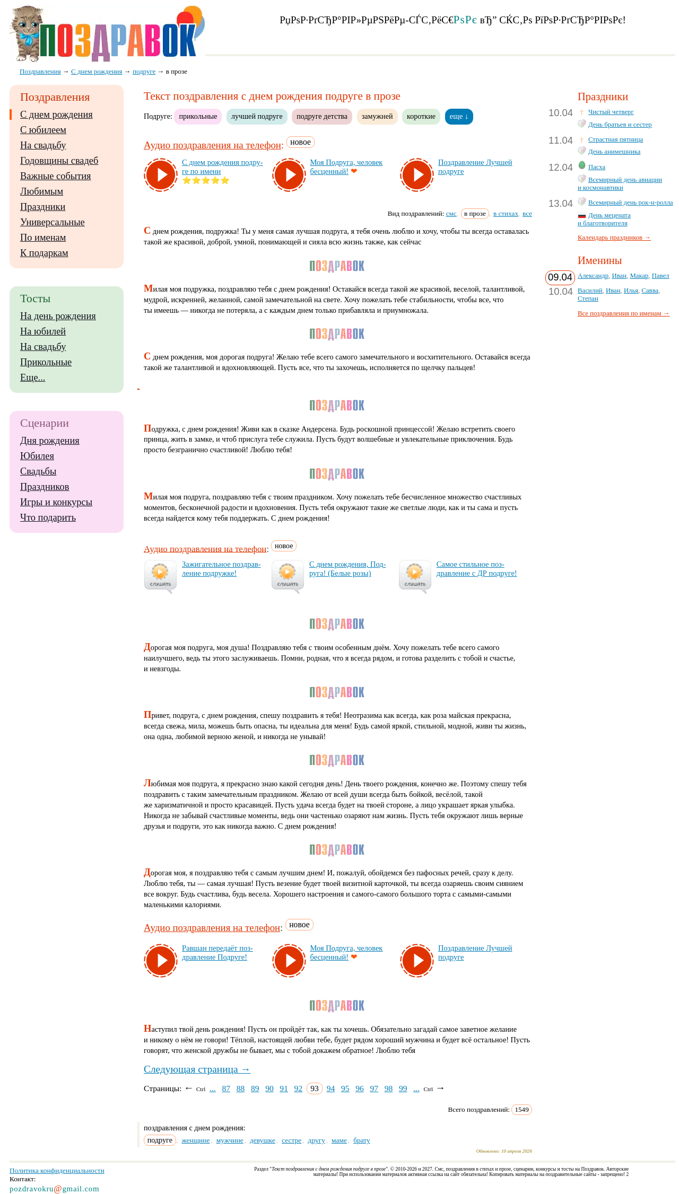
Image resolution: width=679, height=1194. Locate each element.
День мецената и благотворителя (604, 219)
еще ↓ (459, 116)
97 (374, 1088)
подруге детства (322, 116)
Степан (588, 298)
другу (316, 1140)
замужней (377, 116)
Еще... (32, 377)
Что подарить (48, 517)
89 (255, 1088)
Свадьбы (38, 471)
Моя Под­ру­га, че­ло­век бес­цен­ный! (346, 166)
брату (361, 1140)
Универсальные (52, 222)
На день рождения (58, 316)
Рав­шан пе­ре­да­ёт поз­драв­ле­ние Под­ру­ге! (217, 952)
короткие (421, 116)
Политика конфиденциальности (57, 1170)
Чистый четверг (611, 112)
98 (389, 1088)
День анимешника (614, 151)
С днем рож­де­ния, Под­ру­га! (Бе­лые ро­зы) (347, 568)
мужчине (229, 1140)
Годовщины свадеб (59, 160)
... (213, 1088)
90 (269, 1088)
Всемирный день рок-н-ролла (630, 202)
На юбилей (43, 331)
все (527, 213)
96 (359, 1088)
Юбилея (37, 456)
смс (451, 213)
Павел (660, 275)
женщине (195, 1140)
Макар (639, 275)
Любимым (41, 191)
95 (345, 1088)
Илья (631, 290)
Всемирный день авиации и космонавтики (620, 183)
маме (339, 1140)
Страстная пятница (615, 139)
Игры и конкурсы (56, 502)
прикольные (198, 116)
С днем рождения (56, 114)
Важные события (55, 176)
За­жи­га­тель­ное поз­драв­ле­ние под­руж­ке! (221, 568)
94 (331, 1088)
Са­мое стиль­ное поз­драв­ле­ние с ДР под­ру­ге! (477, 568)
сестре (291, 1140)
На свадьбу (43, 145)
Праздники (42, 206)
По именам (43, 237)
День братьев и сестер (620, 124)
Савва (649, 290)
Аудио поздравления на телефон (212, 145)
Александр (593, 275)
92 (298, 1088)
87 (226, 1088)
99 (403, 1088)
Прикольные (46, 362)
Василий (590, 290)
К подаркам (44, 253)
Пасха (596, 167)
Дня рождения (50, 440)
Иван (619, 275)
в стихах (505, 213)
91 (284, 1088)
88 (241, 1088)
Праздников (44, 486)
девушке (262, 1140)
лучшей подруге (257, 116)
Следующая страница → (197, 1069)
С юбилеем (43, 130)
